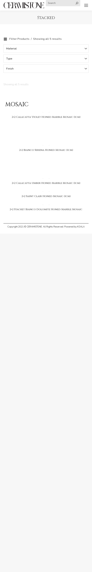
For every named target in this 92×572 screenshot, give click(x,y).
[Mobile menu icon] (86, 5)
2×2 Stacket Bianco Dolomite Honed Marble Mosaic (46, 209)
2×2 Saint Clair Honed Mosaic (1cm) (46, 196)
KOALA (81, 226)
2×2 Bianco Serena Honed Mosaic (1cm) (46, 150)
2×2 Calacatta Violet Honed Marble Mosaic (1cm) (46, 117)
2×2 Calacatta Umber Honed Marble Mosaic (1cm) (46, 183)
